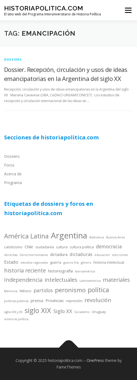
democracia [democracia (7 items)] (109, 246)
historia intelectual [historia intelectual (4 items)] (109, 262)
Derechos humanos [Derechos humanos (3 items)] (34, 255)
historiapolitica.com (43, 8)
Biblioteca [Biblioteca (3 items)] (96, 237)
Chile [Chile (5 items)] (29, 246)
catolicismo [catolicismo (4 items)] (13, 246)
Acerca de (13, 173)
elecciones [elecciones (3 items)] (120, 255)
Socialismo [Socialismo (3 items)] (82, 312)
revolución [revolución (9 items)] (97, 300)
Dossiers (12, 156)
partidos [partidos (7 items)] (43, 290)
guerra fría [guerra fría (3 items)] (71, 262)
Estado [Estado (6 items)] (11, 262)
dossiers (13, 59)
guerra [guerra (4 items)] (55, 262)
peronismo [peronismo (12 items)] (70, 290)
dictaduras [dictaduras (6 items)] (81, 254)
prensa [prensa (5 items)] (37, 300)
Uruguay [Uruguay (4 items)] (99, 311)
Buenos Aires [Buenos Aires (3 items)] (115, 237)
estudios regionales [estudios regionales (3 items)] (34, 262)
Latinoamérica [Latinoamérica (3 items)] (90, 281)
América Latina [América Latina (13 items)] (26, 236)
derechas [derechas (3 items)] (11, 255)
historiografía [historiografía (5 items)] (60, 271)
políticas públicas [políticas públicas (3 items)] (16, 301)
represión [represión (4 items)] (74, 300)
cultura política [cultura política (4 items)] (82, 246)
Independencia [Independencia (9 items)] (23, 279)
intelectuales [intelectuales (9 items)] (61, 279)
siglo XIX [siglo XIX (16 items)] (38, 310)
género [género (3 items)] (86, 262)
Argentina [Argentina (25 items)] (69, 235)
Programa (13, 182)
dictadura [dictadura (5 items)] (59, 254)
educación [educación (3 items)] (102, 255)
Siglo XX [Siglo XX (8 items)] (62, 311)
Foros (9, 165)
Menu (127, 10)
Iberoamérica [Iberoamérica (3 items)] (85, 271)
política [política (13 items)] (98, 289)
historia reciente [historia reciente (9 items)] (25, 270)
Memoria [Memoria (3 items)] (11, 291)
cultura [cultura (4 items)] (62, 246)
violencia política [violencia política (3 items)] (16, 319)
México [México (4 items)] (25, 290)
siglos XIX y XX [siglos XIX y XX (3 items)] (13, 312)
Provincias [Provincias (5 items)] (54, 300)
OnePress (95, 360)
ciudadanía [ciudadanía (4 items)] (44, 246)
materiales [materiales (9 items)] (116, 279)
